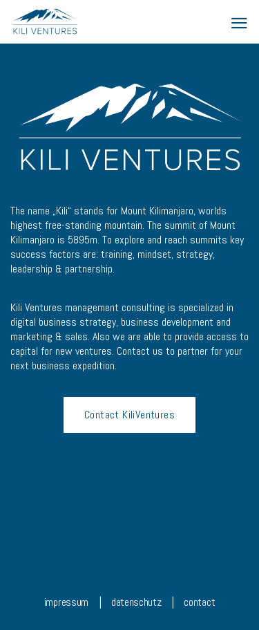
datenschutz (136, 602)
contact (199, 602)
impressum (66, 602)
